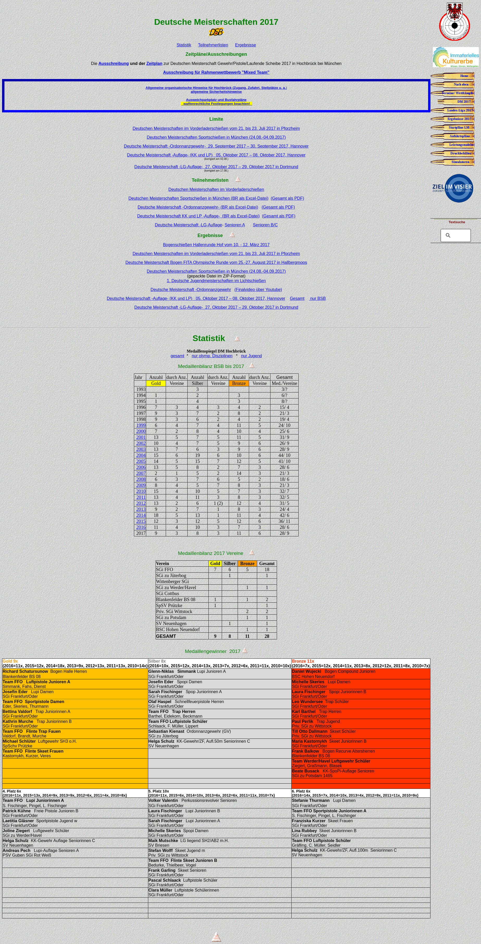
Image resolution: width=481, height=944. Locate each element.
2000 (141, 431)
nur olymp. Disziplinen (212, 356)
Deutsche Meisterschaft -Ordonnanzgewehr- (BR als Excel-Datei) (198, 207)
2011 (141, 497)
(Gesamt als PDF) (287, 198)
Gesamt (297, 298)
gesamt (177, 356)
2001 (141, 437)
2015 (141, 521)
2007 (141, 473)
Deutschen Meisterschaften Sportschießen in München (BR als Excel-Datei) (198, 198)
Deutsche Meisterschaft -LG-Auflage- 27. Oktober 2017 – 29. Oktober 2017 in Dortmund (216, 167)
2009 (141, 485)
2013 (141, 509)
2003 (141, 449)
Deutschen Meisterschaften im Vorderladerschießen (216, 189)
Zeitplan (154, 63)
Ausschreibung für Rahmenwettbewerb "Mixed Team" (216, 72)
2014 (141, 515)
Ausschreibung (113, 63)
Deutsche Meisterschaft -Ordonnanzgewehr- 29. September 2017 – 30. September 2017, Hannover (216, 146)
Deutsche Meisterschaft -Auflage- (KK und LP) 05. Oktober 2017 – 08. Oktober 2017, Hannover (216, 155)
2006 (141, 467)
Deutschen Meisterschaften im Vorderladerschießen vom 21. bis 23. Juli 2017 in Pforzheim (216, 128)
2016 (141, 527)
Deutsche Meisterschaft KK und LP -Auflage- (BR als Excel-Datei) (198, 216)
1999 (141, 425)
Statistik (184, 45)
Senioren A (235, 225)
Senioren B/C (265, 225)
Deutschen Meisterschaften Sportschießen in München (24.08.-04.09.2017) (216, 137)
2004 (141, 455)
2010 (141, 491)
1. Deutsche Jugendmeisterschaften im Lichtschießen (216, 281)
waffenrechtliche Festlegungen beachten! (217, 104)
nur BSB (317, 298)
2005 (141, 461)
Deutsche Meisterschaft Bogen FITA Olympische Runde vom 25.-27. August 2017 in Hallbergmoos (216, 262)
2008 (141, 479)
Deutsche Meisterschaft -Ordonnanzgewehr (191, 289)
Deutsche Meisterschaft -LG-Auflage (188, 225)
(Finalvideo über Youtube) (258, 289)
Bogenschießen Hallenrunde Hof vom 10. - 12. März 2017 (216, 245)
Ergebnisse (245, 45)
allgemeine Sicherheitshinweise (216, 92)
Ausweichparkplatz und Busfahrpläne (216, 100)
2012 (141, 503)
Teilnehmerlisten (213, 45)
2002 (141, 443)
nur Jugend (251, 356)
